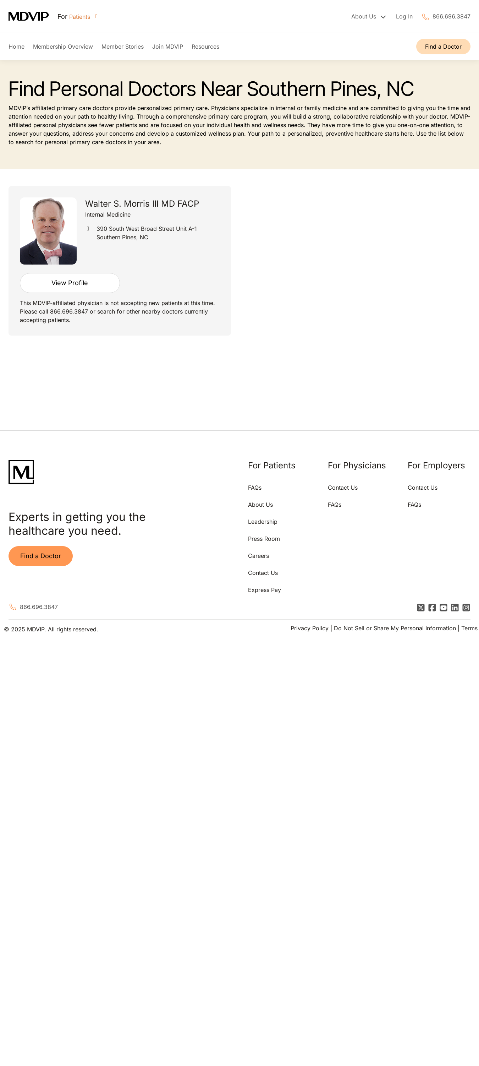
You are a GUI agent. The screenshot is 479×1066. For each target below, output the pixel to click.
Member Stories (122, 46)
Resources (205, 46)
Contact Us (263, 572)
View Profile (69, 283)
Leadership (262, 521)
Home (16, 46)
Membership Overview (63, 46)
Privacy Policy (310, 628)
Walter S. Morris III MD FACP (142, 203)
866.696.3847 (451, 16)
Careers (258, 555)
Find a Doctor (443, 46)
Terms (469, 628)
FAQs (254, 487)
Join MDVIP (167, 46)
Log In (404, 16)
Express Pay (264, 589)
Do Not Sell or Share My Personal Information (395, 628)
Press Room (264, 538)
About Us (260, 504)
